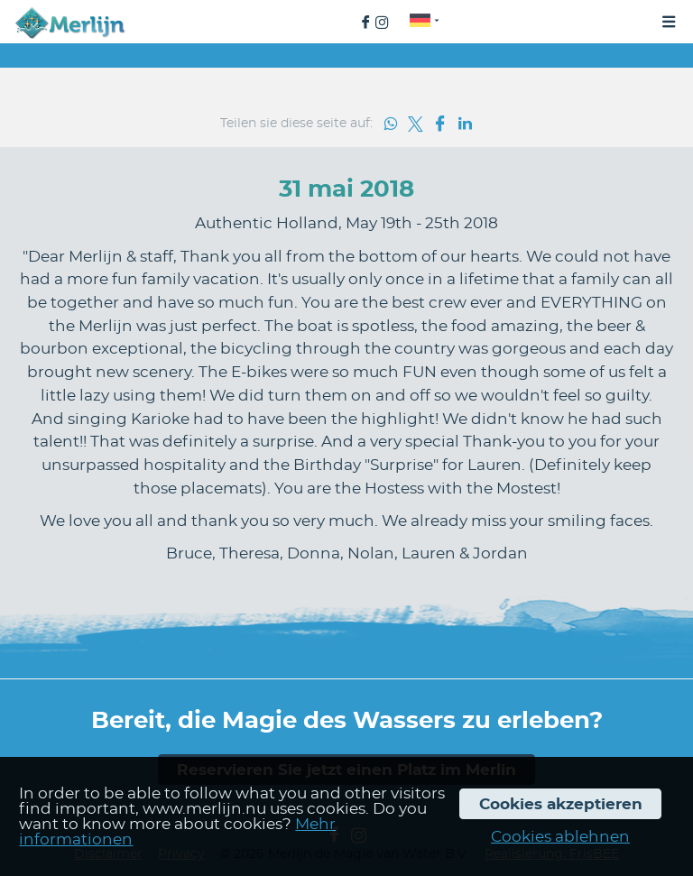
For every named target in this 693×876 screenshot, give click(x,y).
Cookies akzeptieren (560, 804)
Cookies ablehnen (560, 836)
